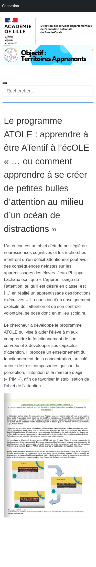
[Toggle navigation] (5, 83)
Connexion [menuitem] (10, 6)
